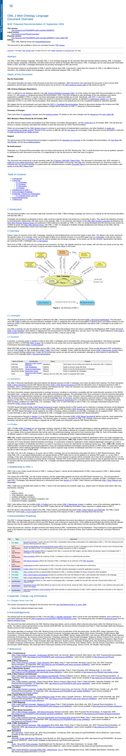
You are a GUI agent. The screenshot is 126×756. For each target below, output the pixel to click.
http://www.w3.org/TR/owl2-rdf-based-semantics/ (102, 714)
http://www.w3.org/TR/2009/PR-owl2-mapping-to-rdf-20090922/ (48, 706)
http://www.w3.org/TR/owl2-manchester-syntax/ (100, 672)
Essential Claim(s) (79, 164)
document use (69, 50)
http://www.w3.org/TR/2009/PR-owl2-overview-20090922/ (33, 30)
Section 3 (10, 400)
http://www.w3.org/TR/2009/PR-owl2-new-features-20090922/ (48, 678)
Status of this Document (19, 74)
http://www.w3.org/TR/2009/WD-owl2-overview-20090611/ (33, 38)
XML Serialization (31, 367)
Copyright (10, 50)
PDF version (60, 45)
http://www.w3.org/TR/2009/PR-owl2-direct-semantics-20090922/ (65, 664)
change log (94, 114)
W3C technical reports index (75, 85)
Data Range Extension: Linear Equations (37, 589)
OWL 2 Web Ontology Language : (29, 655)
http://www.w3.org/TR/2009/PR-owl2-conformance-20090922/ (50, 657)
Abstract (11, 56)
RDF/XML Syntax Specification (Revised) (27, 738)
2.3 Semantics (41, 241)
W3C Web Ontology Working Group (20, 223)
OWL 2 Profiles (25, 428)
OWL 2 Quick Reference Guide (33, 577)
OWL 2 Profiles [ (13, 428)
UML (17, 321)
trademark (59, 50)
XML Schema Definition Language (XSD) (59, 93)
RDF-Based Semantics (31, 561)
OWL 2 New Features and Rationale (90, 510)
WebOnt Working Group (16, 620)
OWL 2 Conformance (34, 345)
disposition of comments (71, 140)
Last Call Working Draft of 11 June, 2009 (71, 604)
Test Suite (114, 140)
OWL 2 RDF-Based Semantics (62, 385)
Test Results (12, 142)
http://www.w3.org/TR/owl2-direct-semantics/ (28, 666)
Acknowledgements (42, 42)
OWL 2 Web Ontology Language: (31, 670)
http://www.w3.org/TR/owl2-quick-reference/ (28, 700)
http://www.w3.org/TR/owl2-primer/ (24, 685)
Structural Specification (33, 369)
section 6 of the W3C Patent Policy (20, 166)
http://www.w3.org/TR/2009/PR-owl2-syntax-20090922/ (69, 719)
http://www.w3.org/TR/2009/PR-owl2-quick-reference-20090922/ (73, 699)
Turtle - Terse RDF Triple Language (25, 744)
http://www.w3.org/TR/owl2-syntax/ (24, 721)
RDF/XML (28, 365)
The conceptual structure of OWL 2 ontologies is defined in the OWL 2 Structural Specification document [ (46, 320)
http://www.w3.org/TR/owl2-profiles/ (25, 693)
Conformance (27, 565)
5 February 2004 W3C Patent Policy (66, 160)
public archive (28, 130)
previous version (52, 114)
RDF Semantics (79, 409)
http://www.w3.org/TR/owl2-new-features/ (107, 678)
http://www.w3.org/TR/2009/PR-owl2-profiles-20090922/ (70, 691)
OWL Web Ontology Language (98, 221)
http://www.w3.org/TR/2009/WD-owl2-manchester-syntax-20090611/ (37, 672)
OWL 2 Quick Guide (28, 512)
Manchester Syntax (31, 371)
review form (88, 123)
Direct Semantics (29, 556)
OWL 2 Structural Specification (97, 320)
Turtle (21, 350)
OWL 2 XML (45, 350)
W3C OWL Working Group (34, 225)
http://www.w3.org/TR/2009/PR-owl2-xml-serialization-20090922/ (49, 727)
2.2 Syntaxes (30, 239)
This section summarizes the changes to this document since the (31, 604)
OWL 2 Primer (28, 572)
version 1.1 (24, 95)
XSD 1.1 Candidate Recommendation (64, 104)
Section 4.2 (68, 480)
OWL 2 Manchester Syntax (107, 350)
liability (53, 50)
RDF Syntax (35, 343)
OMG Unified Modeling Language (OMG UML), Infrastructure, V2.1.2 (37, 750)
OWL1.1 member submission (61, 617)
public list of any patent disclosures (20, 162)
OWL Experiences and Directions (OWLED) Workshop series (54, 618)
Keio (32, 50)
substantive (27, 114)
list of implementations (32, 142)
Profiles (26, 569)
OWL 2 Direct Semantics (17, 385)
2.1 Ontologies (98, 237)
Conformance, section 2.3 (98, 99)
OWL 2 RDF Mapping (16, 331)
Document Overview (30, 542)
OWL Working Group (38, 128)
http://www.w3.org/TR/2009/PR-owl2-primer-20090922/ (69, 683)
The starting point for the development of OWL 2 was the (28, 617)
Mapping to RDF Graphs (33, 363)
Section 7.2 (36, 416)
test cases (71, 130)
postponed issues (110, 618)
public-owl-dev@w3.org (18, 132)
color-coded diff (61, 38)
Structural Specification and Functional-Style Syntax (40, 546)
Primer (33, 587)
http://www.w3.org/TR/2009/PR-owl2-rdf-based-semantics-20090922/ (37, 714)
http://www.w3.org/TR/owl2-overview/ (25, 34)
